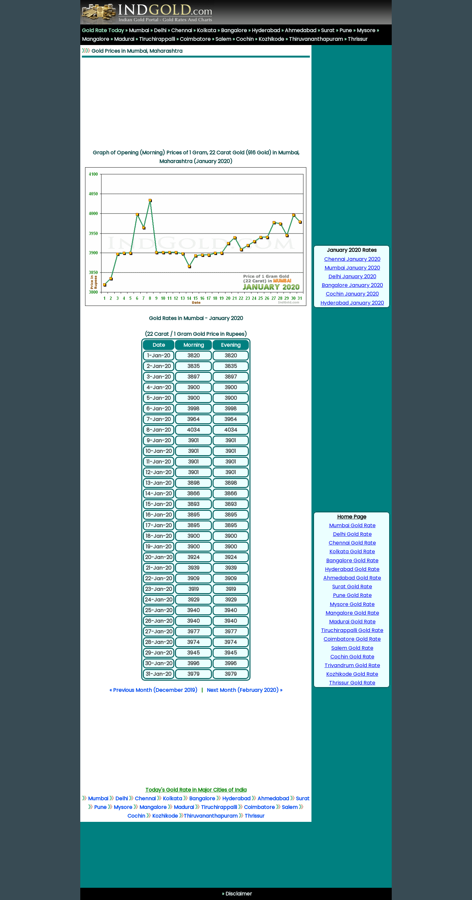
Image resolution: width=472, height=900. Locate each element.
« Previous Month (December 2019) (153, 690)
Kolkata (206, 30)
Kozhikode (271, 39)
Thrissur (358, 39)
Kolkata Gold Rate (352, 551)
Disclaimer (238, 893)
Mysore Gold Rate (352, 604)
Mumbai (139, 30)
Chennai (181, 30)
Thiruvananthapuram (316, 39)
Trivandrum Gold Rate (352, 665)
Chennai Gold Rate (352, 542)
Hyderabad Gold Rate (352, 569)
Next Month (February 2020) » (244, 690)
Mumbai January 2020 (352, 267)
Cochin (245, 39)
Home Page (351, 516)
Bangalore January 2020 (352, 285)
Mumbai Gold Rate (352, 525)
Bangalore (234, 30)
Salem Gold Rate (352, 648)
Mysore (366, 30)
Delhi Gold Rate (352, 534)
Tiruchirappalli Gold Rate (352, 630)
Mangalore (95, 39)
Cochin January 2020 (352, 294)
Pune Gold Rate (352, 595)
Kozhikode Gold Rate (352, 674)
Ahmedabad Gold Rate (352, 578)
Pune (345, 30)
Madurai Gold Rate (352, 621)
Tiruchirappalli (157, 39)
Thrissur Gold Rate (352, 682)
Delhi (160, 30)
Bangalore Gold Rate (352, 560)
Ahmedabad (300, 30)
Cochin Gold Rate (352, 656)
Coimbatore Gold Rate (352, 639)
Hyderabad (266, 30)
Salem (223, 39)
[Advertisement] (196, 103)
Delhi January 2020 (352, 276)
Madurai (124, 39)
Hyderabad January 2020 (352, 303)
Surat (328, 30)
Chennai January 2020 (352, 259)
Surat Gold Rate (352, 586)
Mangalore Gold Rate (352, 613)
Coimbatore (195, 39)
